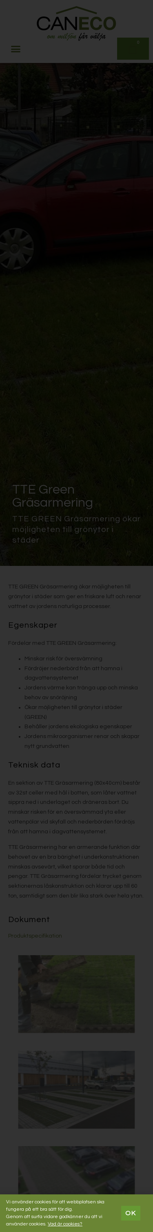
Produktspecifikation (35, 936)
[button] (16, 48)
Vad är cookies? (65, 1224)
